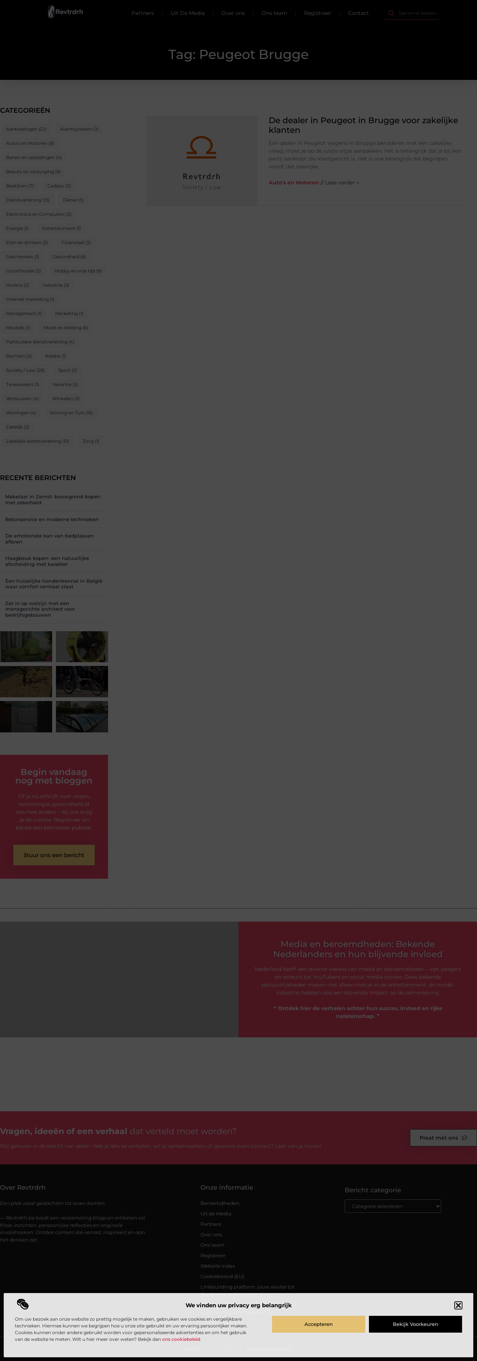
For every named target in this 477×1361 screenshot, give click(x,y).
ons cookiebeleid (181, 1339)
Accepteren (318, 1324)
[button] (458, 1305)
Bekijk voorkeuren (415, 1324)
